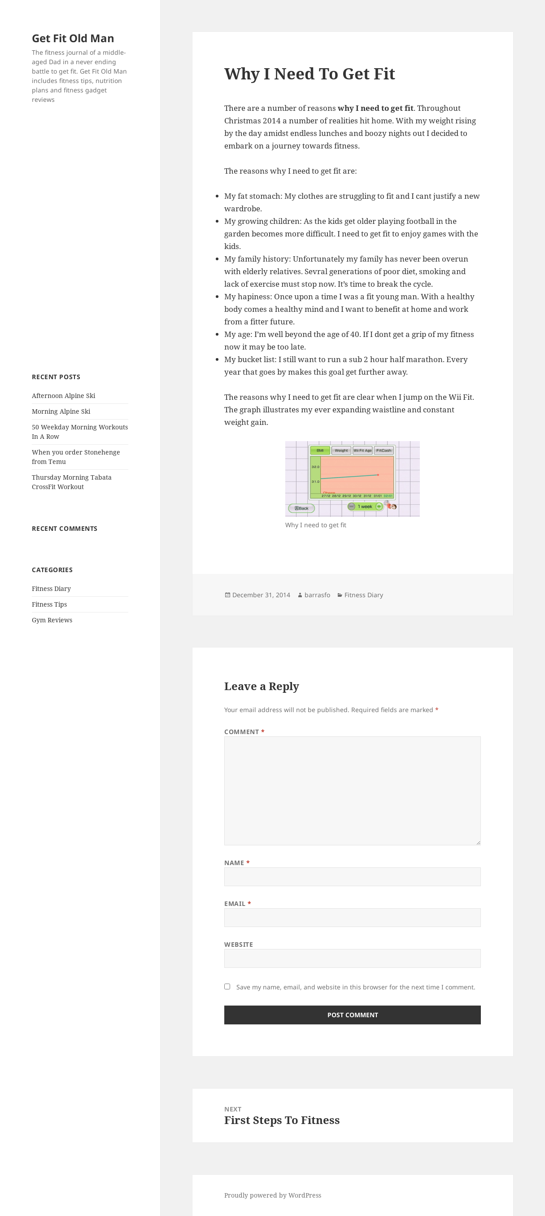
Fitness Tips (49, 604)
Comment (244, 731)
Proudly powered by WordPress (272, 1195)
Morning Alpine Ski (61, 411)
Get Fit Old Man (73, 38)
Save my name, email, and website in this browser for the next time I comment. (355, 987)
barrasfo (317, 595)
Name (237, 862)
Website (238, 944)
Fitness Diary (51, 588)
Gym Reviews (52, 620)
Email (237, 903)
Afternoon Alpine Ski (63, 395)
